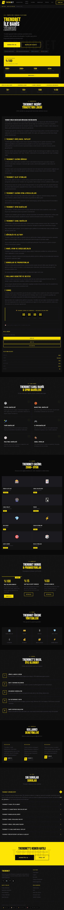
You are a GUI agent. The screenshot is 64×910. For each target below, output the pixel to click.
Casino (33, 2)
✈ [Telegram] (10, 881)
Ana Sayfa (4, 6)
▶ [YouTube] (13, 881)
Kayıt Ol (32, 343)
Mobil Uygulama (37, 881)
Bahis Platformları (11, 6)
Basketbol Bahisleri (6, 890)
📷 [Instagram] (6, 881)
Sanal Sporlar (5, 897)
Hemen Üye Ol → (24, 857)
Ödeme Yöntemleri (37, 879)
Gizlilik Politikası (37, 897)
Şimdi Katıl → (33, 75)
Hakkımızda (19, 2)
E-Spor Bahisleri (6, 894)
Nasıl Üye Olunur (37, 892)
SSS (52, 2)
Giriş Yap (32, 339)
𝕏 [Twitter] (3, 881)
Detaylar (28, 595)
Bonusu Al (9, 597)
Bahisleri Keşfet (31, 45)
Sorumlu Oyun (36, 894)
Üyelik (47, 2)
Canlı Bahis (26, 2)
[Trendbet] (8, 2)
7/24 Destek (32, 347)
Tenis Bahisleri (5, 892)
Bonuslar (40, 2)
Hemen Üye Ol (12, 45)
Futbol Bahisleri (5, 888)
